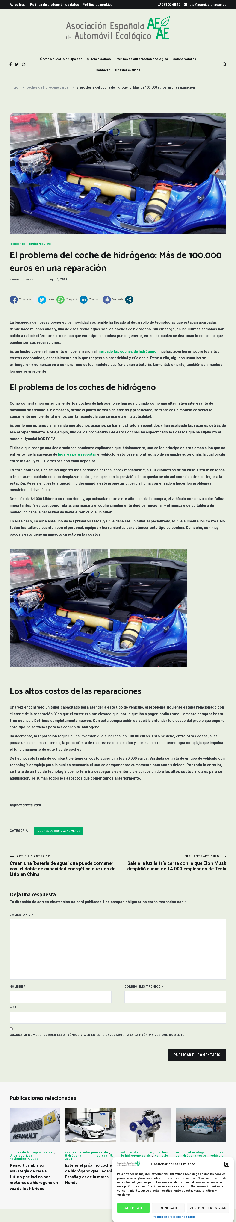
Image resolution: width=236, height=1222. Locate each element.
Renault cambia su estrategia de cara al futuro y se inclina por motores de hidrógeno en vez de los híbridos (34, 1177)
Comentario (21, 914)
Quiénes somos (99, 59)
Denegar (168, 1211)
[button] (226, 1167)
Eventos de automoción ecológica (141, 59)
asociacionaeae (22, 279)
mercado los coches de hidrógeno (126, 351)
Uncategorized (21, 1155)
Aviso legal (18, 4)
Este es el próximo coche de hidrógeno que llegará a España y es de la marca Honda (90, 1174)
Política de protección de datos (54, 4)
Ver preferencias (208, 1211)
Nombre (17, 986)
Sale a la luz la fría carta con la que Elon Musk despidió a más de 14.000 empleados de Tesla (172, 863)
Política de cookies (97, 4)
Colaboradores (184, 59)
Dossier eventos (127, 70)
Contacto (103, 70)
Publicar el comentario (197, 1055)
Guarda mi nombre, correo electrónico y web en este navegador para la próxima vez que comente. (98, 1035)
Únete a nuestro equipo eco (61, 59)
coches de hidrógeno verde (31, 244)
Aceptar (133, 1211)
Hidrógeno (73, 1155)
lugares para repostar (76, 454)
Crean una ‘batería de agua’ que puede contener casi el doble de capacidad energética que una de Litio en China (64, 866)
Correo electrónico (143, 986)
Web (13, 1007)
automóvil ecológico (136, 1152)
